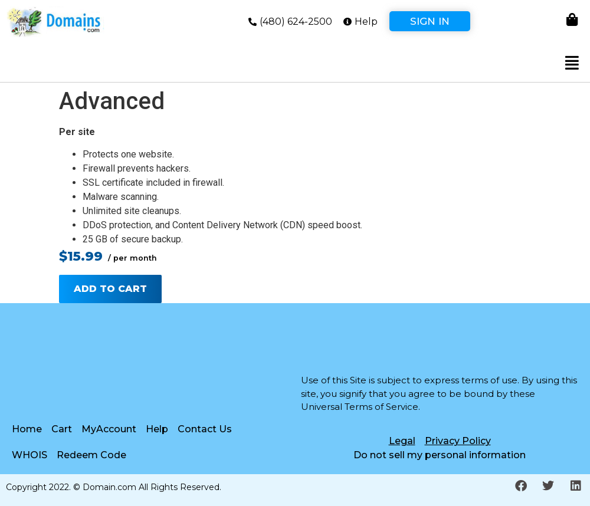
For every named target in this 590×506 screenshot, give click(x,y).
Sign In (430, 21)
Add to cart (110, 288)
